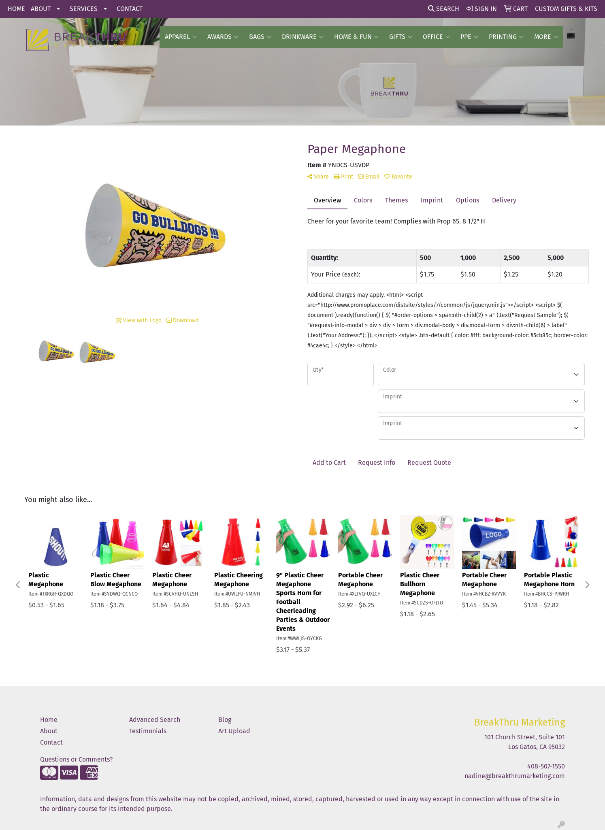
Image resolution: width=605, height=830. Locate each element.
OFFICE (436, 37)
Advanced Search (154, 720)
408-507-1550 (546, 766)
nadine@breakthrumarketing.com (514, 776)
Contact (51, 742)
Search (443, 9)
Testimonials (147, 731)
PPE (469, 37)
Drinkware (303, 37)
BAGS (260, 37)
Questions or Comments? (76, 759)
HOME (16, 9)
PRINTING (506, 37)
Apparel (181, 37)
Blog (224, 720)
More (546, 37)
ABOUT (41, 9)
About (49, 731)
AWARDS (223, 37)
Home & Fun (356, 37)
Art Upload (234, 731)
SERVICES (84, 9)
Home (49, 720)
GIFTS (400, 37)
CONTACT (130, 9)
